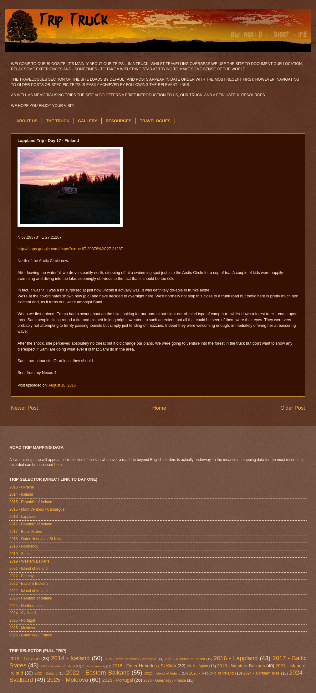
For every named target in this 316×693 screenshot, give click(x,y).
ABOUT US (27, 121)
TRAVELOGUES (155, 121)
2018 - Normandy (23, 546)
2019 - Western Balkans (29, 561)
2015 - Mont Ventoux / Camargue (36, 509)
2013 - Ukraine (21, 487)
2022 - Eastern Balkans (28, 583)
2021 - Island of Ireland (28, 568)
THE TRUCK (57, 121)
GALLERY (87, 121)
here (58, 465)
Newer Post (24, 408)
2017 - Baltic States (25, 531)
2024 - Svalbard (22, 613)
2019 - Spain (20, 554)
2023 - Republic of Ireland (30, 598)
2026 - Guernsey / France (30, 635)
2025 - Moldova (22, 628)
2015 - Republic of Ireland (30, 502)
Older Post (292, 408)
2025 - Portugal (22, 620)
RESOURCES (118, 121)
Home (159, 408)
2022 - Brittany (21, 576)
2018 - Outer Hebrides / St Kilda (35, 539)
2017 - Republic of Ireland (30, 524)
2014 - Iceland (21, 494)
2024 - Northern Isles (26, 606)
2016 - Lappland (22, 516)
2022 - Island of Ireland (28, 591)
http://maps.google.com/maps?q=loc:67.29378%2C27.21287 (70, 249)
